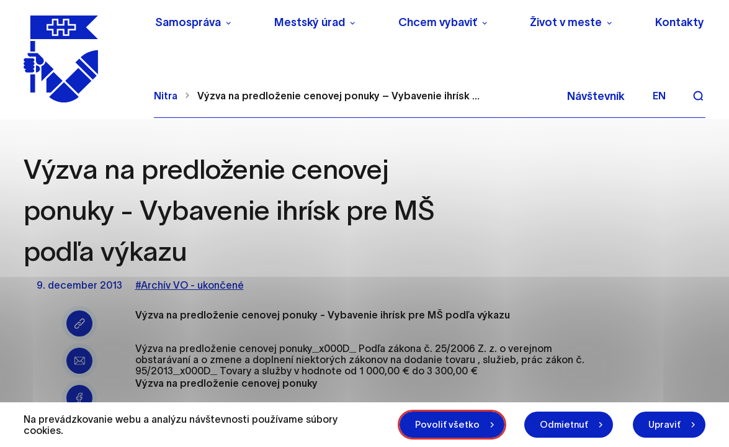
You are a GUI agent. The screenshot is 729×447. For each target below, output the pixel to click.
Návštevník (596, 96)
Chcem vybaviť (437, 22)
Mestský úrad (309, 22)
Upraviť (664, 424)
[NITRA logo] (81, 59)
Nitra (165, 95)
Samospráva (188, 22)
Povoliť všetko (447, 424)
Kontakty (679, 22)
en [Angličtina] (659, 95)
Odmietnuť (564, 424)
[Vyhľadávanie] (698, 95)
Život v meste (566, 22)
